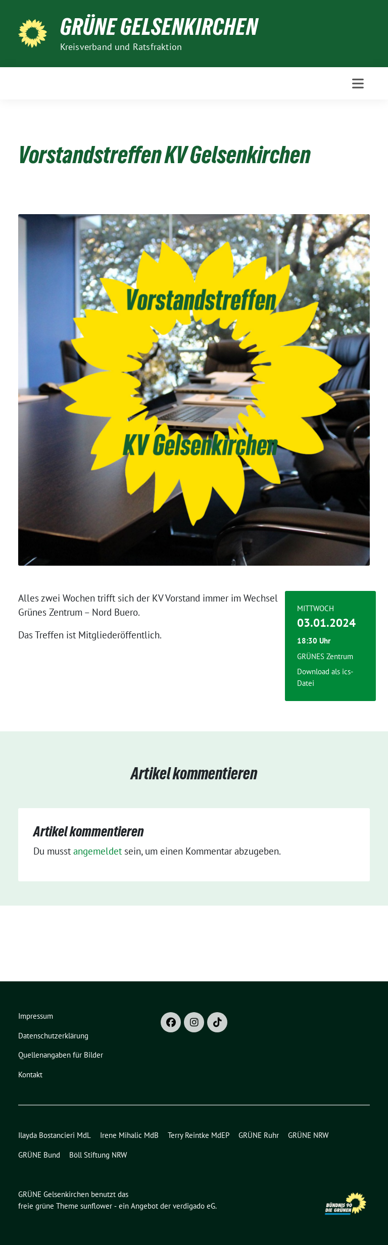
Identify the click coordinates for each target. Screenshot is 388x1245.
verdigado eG (194, 1206)
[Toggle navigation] (358, 83)
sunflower (96, 1206)
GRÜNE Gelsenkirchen (159, 27)
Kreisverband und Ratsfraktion (121, 47)
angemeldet (97, 851)
